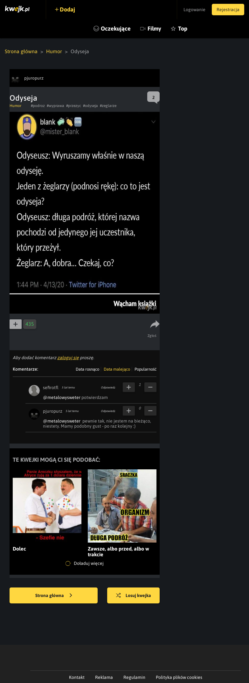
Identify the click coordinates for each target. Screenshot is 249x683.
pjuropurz (52, 411)
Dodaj (67, 9)
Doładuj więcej (85, 563)
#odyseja (90, 105)
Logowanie (194, 9)
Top (182, 28)
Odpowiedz (108, 387)
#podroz (38, 105)
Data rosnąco (87, 369)
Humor (54, 51)
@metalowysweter (61, 397)
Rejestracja (228, 9)
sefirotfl (51, 387)
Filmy (154, 28)
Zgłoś (152, 336)
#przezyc (73, 105)
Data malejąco (117, 369)
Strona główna (21, 51)
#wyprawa (55, 105)
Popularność (145, 369)
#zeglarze (108, 105)
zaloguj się (68, 357)
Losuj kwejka (133, 596)
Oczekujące (116, 28)
